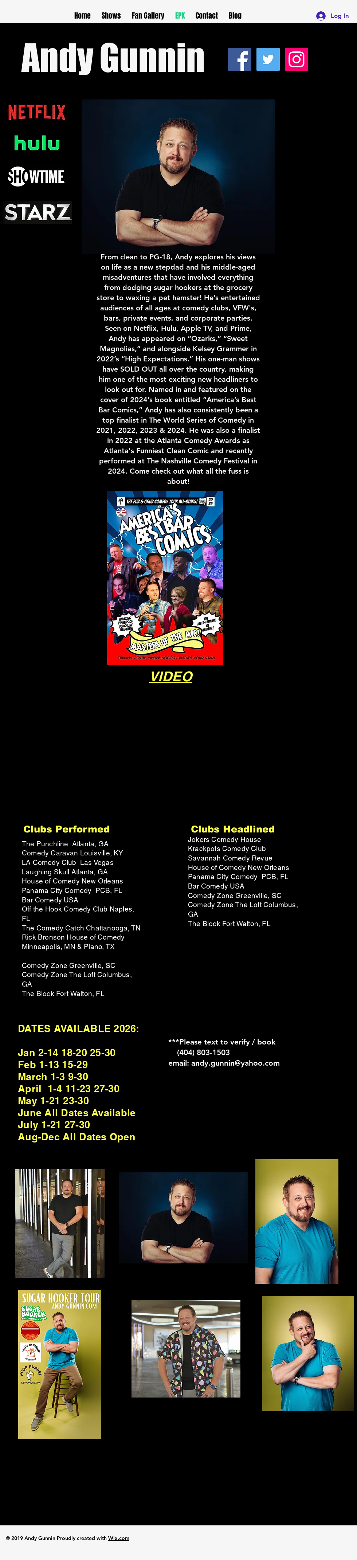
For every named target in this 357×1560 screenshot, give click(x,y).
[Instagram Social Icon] (296, 59)
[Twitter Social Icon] (268, 59)
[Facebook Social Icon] (239, 59)
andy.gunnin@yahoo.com (235, 1062)
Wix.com (118, 1538)
